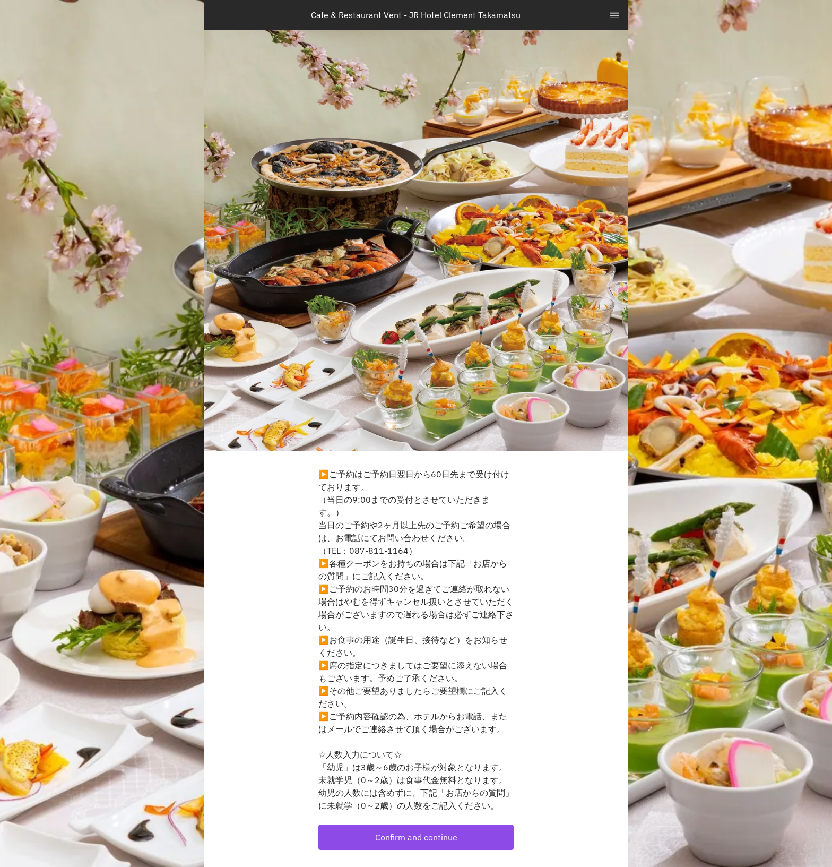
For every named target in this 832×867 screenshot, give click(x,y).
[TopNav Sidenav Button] (614, 15)
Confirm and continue (416, 837)
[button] (416, 837)
